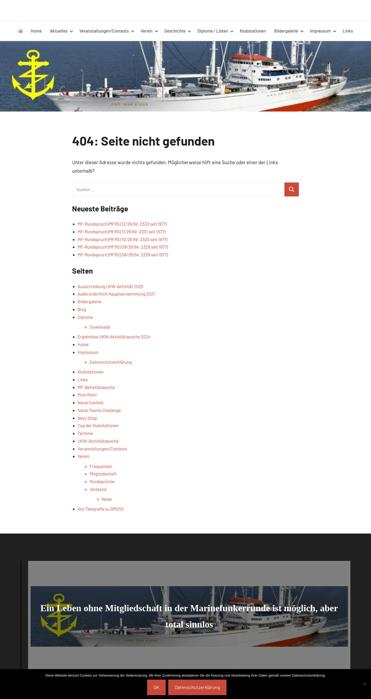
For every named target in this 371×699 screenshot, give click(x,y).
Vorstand (98, 489)
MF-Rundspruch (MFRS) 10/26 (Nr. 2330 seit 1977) (122, 239)
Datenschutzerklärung (111, 361)
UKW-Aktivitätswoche (98, 440)
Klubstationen (253, 30)
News (107, 499)
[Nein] (364, 684)
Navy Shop (87, 417)
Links (348, 30)
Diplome (85, 317)
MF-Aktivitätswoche (96, 387)
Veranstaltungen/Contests (106, 30)
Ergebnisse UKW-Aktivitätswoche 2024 (114, 336)
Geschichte (177, 30)
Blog (82, 309)
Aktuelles (61, 30)
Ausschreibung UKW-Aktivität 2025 (110, 286)
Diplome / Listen (215, 30)
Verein (149, 30)
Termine (85, 433)
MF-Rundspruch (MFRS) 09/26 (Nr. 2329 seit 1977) (123, 246)
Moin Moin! (87, 394)
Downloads (100, 326)
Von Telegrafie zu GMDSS (101, 508)
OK (156, 687)
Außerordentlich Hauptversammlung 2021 (116, 293)
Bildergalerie (289, 30)
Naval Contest (91, 402)
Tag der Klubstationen (98, 425)
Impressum (323, 30)
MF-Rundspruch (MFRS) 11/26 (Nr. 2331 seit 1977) (121, 231)
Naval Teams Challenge (99, 410)
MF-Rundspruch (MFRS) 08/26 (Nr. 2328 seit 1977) (123, 254)
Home (36, 30)
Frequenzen (101, 466)
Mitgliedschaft (103, 473)
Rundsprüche (102, 481)
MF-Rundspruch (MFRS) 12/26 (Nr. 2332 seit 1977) (122, 223)
